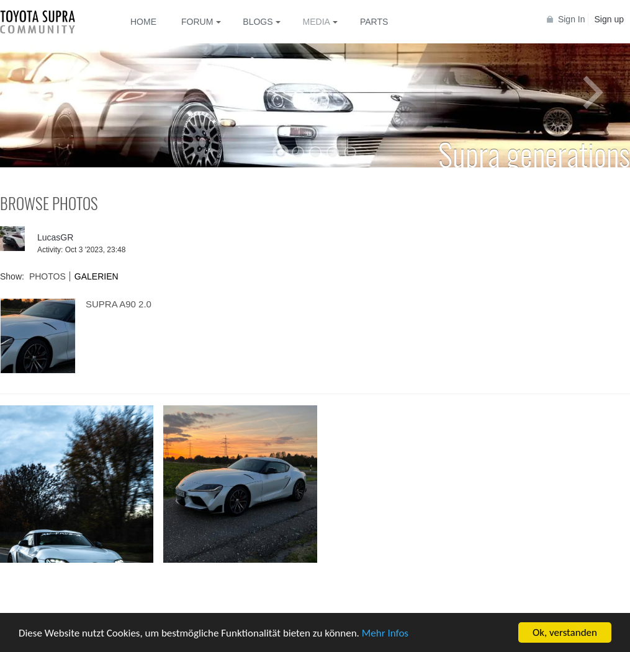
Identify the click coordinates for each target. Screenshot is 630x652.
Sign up (609, 19)
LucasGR (55, 237)
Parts (374, 22)
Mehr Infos (385, 633)
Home (143, 22)
